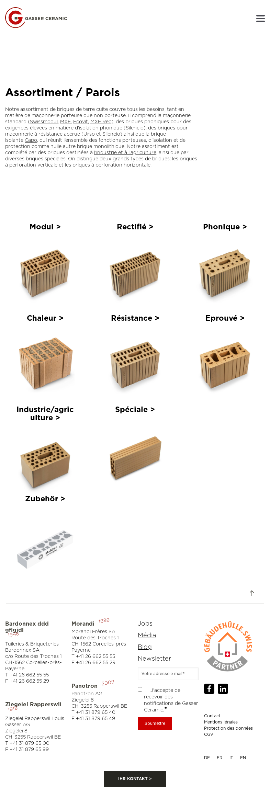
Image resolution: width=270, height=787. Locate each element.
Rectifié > (135, 227)
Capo (31, 140)
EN (243, 758)
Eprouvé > (225, 318)
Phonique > (225, 227)
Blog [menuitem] (145, 647)
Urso (89, 134)
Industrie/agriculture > (45, 414)
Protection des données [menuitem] (228, 728)
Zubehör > (45, 499)
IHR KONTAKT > (135, 779)
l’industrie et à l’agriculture (125, 152)
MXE (65, 121)
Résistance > (135, 318)
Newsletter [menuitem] (154, 659)
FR (220, 758)
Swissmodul (44, 121)
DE (207, 758)
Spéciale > (135, 409)
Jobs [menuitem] (145, 624)
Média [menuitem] (147, 635)
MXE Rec (100, 121)
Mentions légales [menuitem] (221, 722)
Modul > (45, 227)
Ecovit (80, 121)
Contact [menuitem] (212, 716)
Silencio (135, 128)
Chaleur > (45, 318)
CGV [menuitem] (208, 734)
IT (231, 758)
